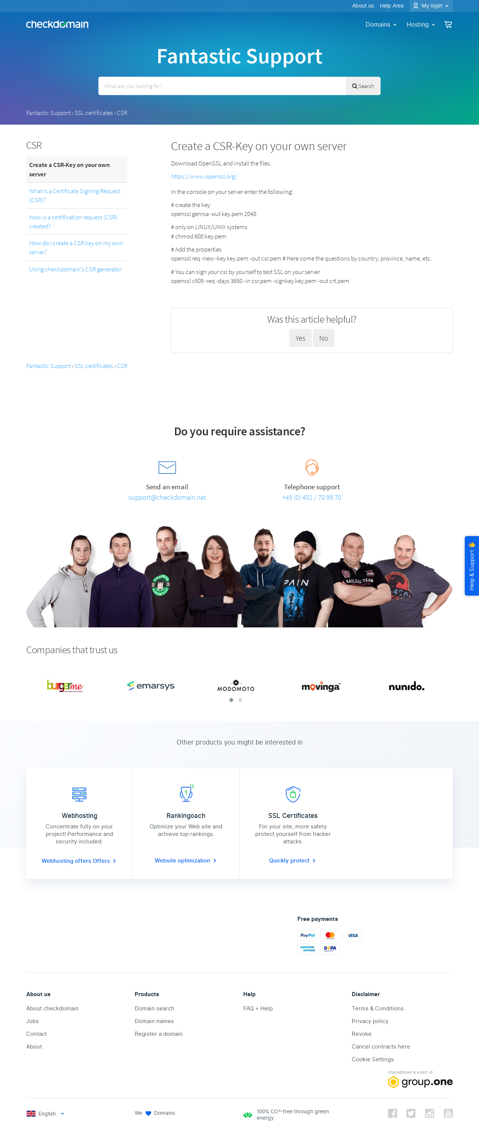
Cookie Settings (373, 1059)
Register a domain (159, 1034)
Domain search (154, 1008)
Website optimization (186, 860)
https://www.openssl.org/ (204, 176)
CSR (122, 113)
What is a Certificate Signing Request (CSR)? (74, 195)
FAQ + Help (258, 1008)
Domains (382, 24)
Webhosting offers (67, 861)
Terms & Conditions (378, 1008)
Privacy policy (370, 1021)
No (323, 338)
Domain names (154, 1021)
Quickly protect (293, 860)
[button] (231, 700)
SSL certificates (93, 113)
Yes (300, 338)
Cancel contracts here (381, 1047)
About (34, 1047)
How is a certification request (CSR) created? (73, 221)
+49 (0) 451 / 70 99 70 (311, 497)
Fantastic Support (48, 113)
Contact (36, 1034)
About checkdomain (52, 1008)
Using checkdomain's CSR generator (75, 269)
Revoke (362, 1034)
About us (363, 6)
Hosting (421, 24)
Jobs (32, 1021)
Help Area (392, 6)
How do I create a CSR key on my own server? (76, 247)
